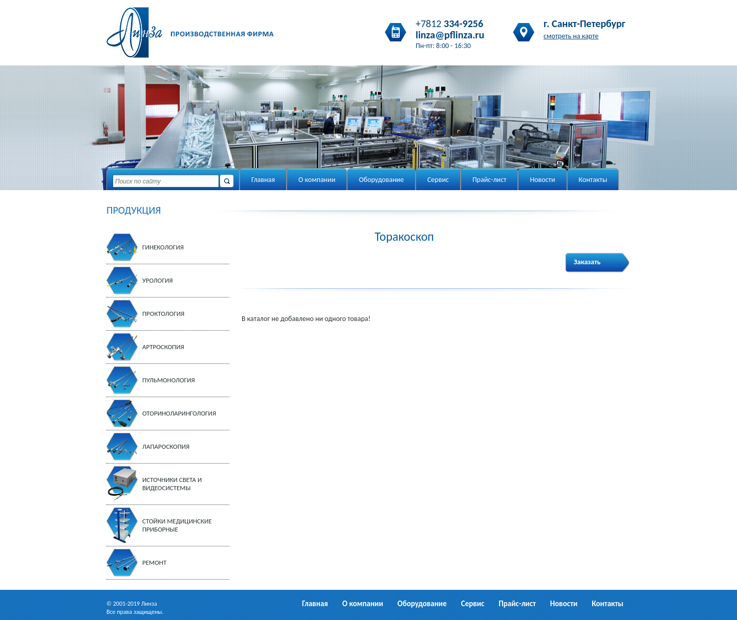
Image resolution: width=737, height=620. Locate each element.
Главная (263, 179)
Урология (157, 280)
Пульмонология (168, 380)
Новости (542, 179)
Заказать (587, 262)
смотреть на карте (571, 36)
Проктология (163, 313)
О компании (316, 179)
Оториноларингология (179, 413)
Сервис (438, 179)
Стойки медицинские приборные (177, 525)
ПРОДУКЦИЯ (133, 210)
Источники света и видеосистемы (172, 484)
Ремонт (154, 562)
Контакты (593, 179)
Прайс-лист (489, 179)
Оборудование (381, 179)
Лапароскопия (165, 446)
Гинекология (163, 247)
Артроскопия (163, 347)
